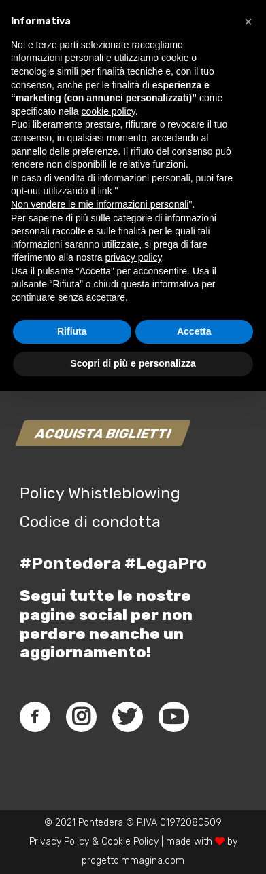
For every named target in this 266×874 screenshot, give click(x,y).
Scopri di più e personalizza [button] (132, 846)
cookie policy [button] (108, 594)
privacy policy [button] (133, 740)
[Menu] (234, 54)
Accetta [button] (194, 814)
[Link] (24, 54)
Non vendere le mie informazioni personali (99, 687)
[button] (248, 504)
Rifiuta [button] (72, 814)
